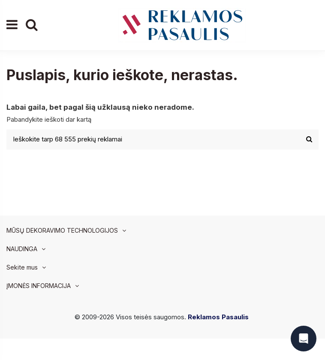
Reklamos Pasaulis (218, 317)
